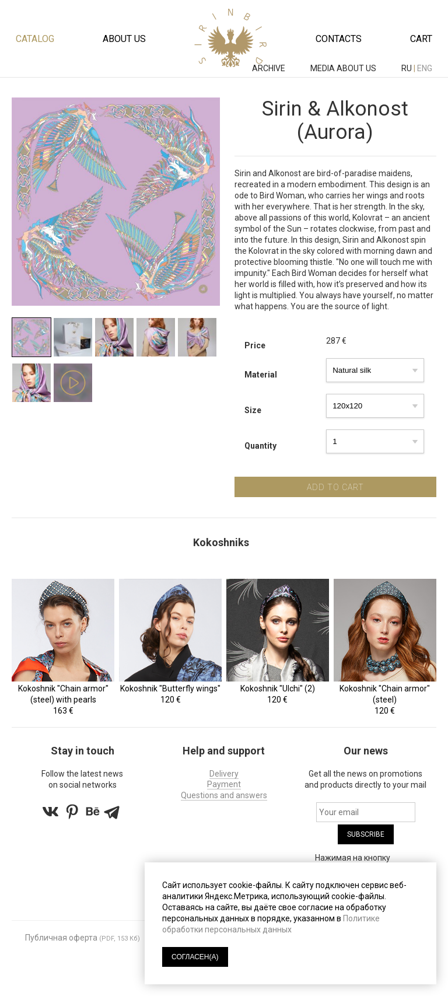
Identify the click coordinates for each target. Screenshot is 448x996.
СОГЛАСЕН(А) (195, 957)
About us (124, 38)
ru (406, 68)
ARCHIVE (269, 68)
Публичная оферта (61, 937)
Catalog (35, 38)
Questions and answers (224, 794)
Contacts (339, 38)
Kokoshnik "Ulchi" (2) (277, 688)
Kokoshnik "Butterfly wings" (170, 688)
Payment (224, 783)
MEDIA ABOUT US (344, 68)
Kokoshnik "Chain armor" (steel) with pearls (63, 693)
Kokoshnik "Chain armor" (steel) (385, 693)
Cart (421, 38)
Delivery (224, 773)
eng (424, 68)
